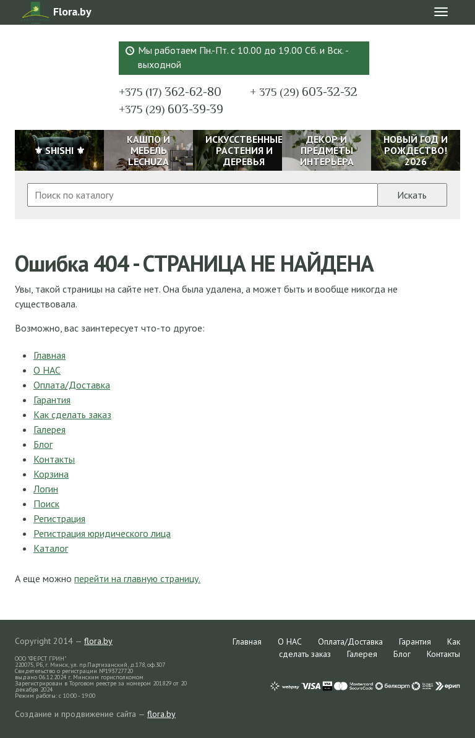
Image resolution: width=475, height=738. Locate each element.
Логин (45, 489)
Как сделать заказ (72, 414)
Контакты (54, 459)
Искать (412, 195)
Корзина (51, 474)
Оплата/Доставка (71, 385)
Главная (49, 355)
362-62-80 (170, 91)
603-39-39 (171, 109)
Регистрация (59, 518)
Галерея (49, 429)
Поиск (46, 503)
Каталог (50, 548)
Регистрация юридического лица (102, 533)
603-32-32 (303, 91)
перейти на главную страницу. (137, 578)
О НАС (47, 370)
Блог (43, 444)
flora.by (98, 640)
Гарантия (52, 399)
